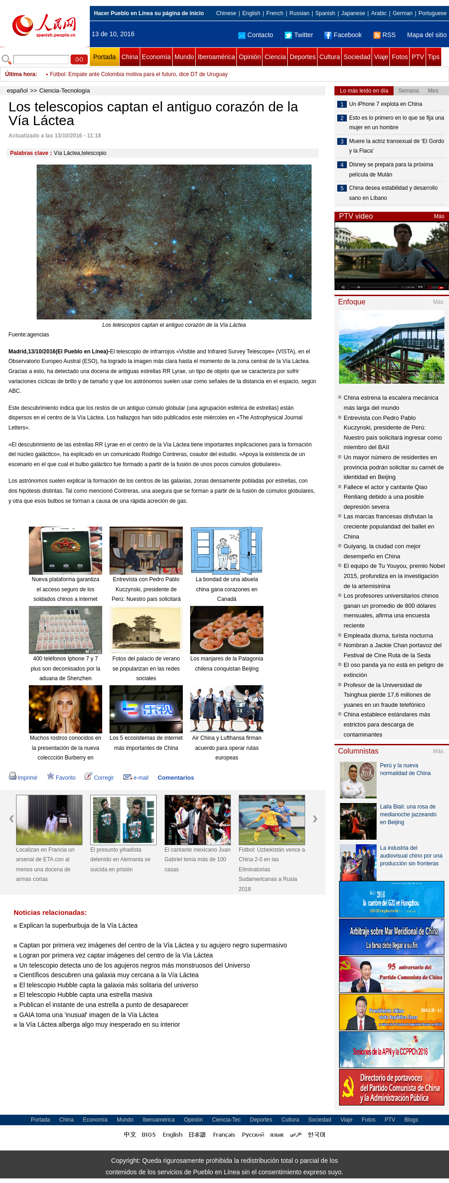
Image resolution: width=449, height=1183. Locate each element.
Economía (156, 57)
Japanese (353, 13)
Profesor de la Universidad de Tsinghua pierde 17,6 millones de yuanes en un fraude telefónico (387, 695)
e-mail (136, 778)
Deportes (303, 57)
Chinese (226, 13)
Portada (104, 57)
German (402, 13)
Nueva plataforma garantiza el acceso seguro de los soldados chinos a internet (65, 589)
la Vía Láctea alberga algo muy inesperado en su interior (99, 1024)
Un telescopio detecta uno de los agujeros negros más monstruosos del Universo (134, 965)
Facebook (342, 35)
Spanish (325, 13)
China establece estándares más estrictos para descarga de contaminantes (387, 724)
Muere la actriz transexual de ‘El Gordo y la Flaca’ (396, 146)
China (129, 57)
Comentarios (176, 777)
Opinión (250, 57)
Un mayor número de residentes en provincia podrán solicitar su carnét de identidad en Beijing (394, 467)
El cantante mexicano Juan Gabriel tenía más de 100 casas (197, 860)
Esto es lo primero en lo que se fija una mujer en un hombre (396, 123)
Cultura (329, 57)
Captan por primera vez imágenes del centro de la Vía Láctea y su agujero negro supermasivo (153, 945)
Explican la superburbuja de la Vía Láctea (78, 925)
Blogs (411, 1120)
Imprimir (23, 778)
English (251, 13)
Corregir (99, 778)
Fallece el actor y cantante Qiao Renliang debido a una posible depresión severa (385, 497)
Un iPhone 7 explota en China (385, 104)
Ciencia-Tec (226, 1120)
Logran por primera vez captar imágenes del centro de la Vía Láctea (116, 955)
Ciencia (275, 57)
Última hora (20, 74)
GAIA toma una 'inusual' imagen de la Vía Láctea (88, 1014)
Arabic (379, 13)
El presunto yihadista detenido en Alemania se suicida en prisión (120, 860)
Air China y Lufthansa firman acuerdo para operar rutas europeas (226, 748)
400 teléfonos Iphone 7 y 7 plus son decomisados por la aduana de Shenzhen (65, 668)
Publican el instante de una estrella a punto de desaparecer (103, 1004)
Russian (299, 13)
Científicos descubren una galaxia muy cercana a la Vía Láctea (108, 975)
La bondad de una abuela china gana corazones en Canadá (227, 589)
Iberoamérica (216, 57)
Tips (434, 57)
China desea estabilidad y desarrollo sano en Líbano (393, 193)
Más (439, 216)
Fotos (400, 57)
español (17, 90)
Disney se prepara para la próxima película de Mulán (391, 169)
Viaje (381, 57)
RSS (384, 35)
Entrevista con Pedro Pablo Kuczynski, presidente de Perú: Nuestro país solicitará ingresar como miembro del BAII (146, 599)
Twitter (299, 35)
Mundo (184, 57)
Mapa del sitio (427, 35)
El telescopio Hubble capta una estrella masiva (85, 994)
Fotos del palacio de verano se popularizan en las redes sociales (146, 668)
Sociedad (357, 57)
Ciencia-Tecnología (64, 90)
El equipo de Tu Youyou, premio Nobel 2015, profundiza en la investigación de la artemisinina (394, 575)
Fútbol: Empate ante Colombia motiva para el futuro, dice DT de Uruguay (139, 74)
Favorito (61, 778)
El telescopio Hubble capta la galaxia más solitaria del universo (108, 985)
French (274, 13)
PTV (417, 57)
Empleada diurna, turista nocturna (388, 635)
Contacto (255, 35)
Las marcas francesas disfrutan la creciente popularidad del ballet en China (389, 526)
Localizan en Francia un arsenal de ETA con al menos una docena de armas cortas (45, 865)
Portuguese (433, 13)
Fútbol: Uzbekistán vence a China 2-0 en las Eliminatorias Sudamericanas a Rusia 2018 (272, 869)
